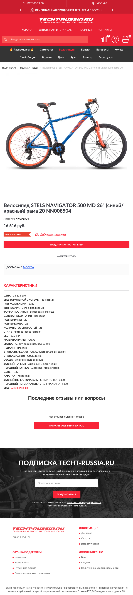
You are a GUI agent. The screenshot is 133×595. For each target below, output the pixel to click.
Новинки (85, 30)
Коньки (85, 49)
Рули (73, 57)
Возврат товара (90, 544)
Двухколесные (19, 388)
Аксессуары (105, 57)
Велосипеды (67, 49)
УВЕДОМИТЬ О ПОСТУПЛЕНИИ (66, 245)
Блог (84, 557)
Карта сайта (22, 563)
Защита (87, 57)
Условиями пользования (60, 506)
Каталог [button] (27, 30)
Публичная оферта (25, 568)
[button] (115, 39)
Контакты (105, 30)
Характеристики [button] (66, 256)
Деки (61, 57)
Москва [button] (28, 267)
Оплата (85, 539)
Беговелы (102, 49)
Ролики (47, 57)
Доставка (86, 533)
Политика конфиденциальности (100, 568)
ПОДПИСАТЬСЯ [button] (66, 494)
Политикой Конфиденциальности (84, 502)
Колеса (119, 49)
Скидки (85, 563)
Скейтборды (28, 57)
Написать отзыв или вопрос (66, 426)
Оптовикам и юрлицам (56, 30)
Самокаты (46, 49)
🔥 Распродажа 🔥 (22, 49)
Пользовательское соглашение (32, 573)
